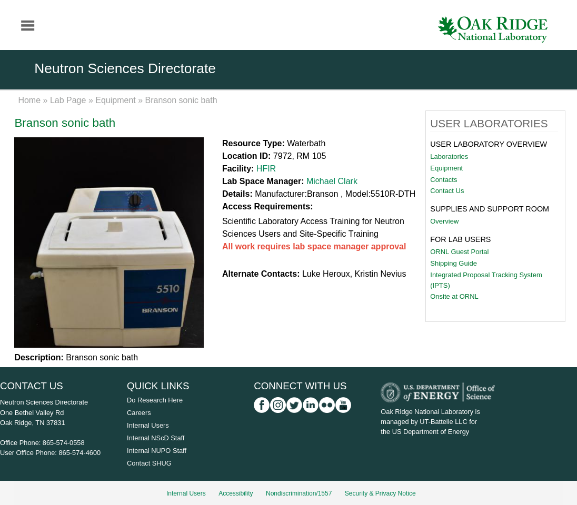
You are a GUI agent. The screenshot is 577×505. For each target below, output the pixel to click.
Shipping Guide (453, 263)
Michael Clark (331, 181)
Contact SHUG (149, 463)
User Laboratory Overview (488, 144)
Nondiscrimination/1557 (299, 493)
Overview (444, 221)
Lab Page (68, 100)
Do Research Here (155, 400)
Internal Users (148, 425)
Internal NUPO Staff (156, 450)
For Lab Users (460, 239)
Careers (139, 413)
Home (29, 100)
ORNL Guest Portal (459, 252)
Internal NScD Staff (155, 438)
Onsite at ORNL (454, 296)
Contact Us (447, 191)
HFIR (266, 168)
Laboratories (449, 156)
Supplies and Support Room (489, 209)
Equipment (115, 100)
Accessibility (235, 493)
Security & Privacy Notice (380, 493)
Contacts (443, 180)
